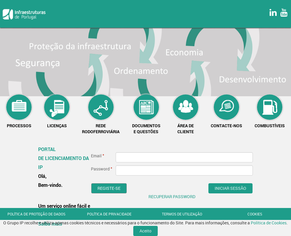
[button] (19, 111)
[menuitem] (19, 111)
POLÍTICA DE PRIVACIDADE (109, 214)
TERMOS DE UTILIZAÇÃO (182, 214)
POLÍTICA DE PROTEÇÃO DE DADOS (36, 214)
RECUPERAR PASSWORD (171, 196)
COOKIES (254, 214)
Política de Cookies (269, 223)
